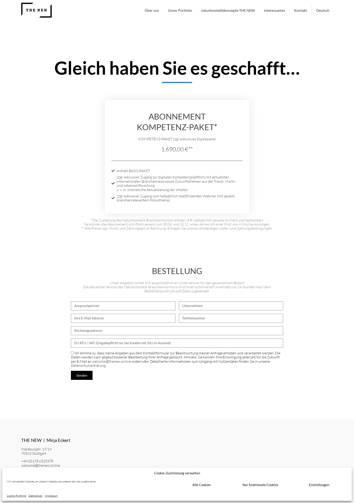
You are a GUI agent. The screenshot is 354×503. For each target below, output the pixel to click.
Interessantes (274, 10)
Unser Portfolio (180, 10)
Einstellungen (319, 485)
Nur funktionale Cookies (260, 485)
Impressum (51, 495)
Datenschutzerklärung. (88, 365)
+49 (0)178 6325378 (40, 463)
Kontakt (300, 10)
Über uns (152, 10)
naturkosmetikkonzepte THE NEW (228, 10)
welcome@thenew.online (111, 361)
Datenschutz (35, 495)
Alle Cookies (201, 485)
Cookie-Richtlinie (16, 495)
